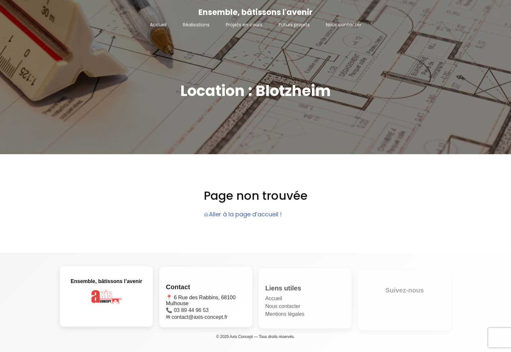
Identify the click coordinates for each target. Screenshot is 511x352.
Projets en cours (244, 24)
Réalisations (196, 24)
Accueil (158, 24)
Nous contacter (343, 24)
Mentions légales (284, 317)
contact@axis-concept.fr (199, 319)
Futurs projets (294, 24)
